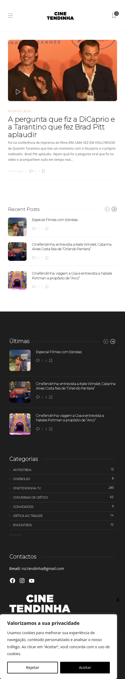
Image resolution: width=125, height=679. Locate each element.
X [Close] (117, 112)
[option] (62, 254)
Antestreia (64, 470)
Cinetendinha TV (64, 488)
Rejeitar (32, 667)
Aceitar (85, 667)
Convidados (64, 506)
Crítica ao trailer (64, 515)
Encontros (64, 525)
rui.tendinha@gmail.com (43, 568)
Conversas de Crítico (64, 497)
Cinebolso (64, 479)
